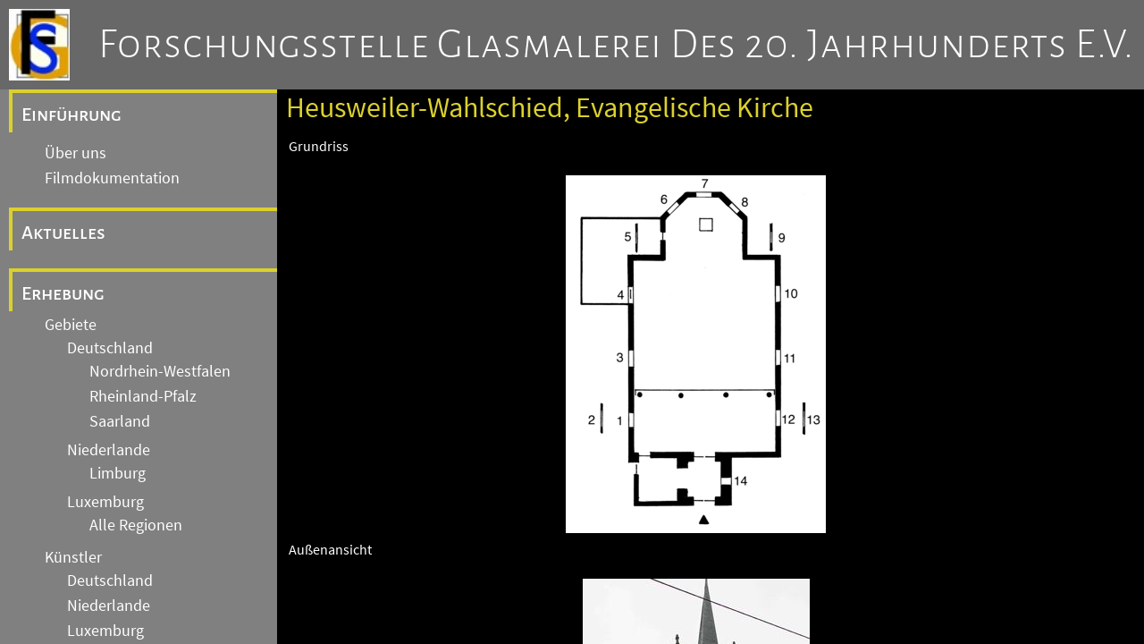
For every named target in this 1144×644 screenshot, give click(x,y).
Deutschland (110, 348)
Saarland (119, 421)
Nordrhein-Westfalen (160, 371)
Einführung (71, 114)
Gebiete (71, 325)
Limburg (117, 473)
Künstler (73, 557)
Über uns (75, 153)
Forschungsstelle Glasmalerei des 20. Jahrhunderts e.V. (616, 44)
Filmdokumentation (112, 178)
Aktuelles (63, 232)
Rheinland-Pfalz (143, 396)
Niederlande (108, 450)
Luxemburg (105, 502)
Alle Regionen (135, 525)
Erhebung (63, 293)
